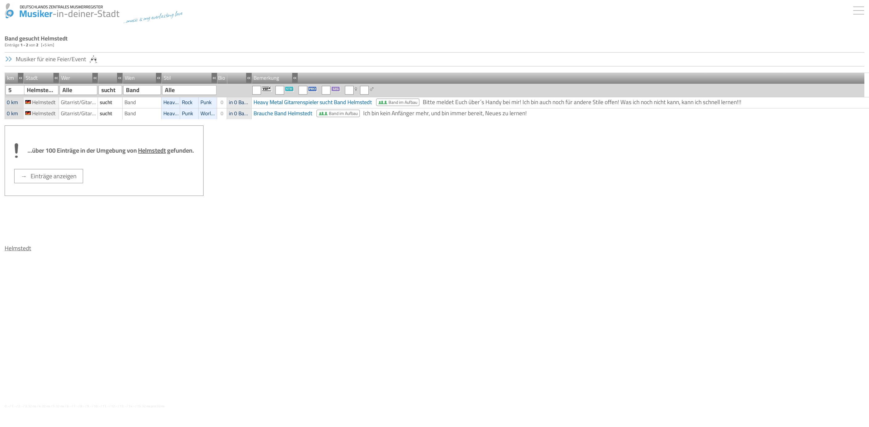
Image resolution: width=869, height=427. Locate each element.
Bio (221, 78)
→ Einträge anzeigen (49, 176)
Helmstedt (18, 248)
